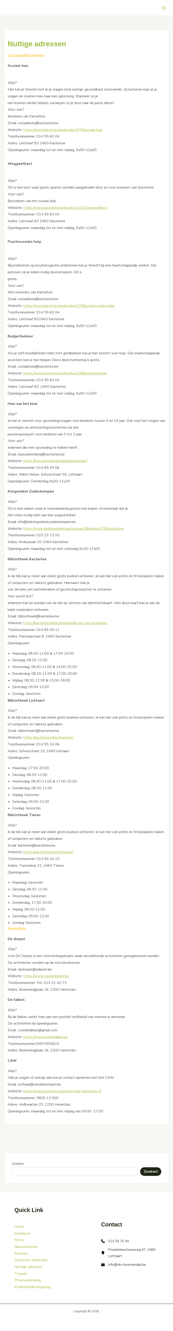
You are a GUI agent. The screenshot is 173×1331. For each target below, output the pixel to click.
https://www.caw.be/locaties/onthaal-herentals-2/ (63, 1091)
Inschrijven (22, 1233)
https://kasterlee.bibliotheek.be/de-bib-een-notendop (65, 623)
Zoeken (18, 1163)
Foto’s (19, 1240)
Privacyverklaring (27, 1280)
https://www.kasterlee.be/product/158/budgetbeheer (66, 373)
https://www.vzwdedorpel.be (46, 976)
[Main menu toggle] (163, 8)
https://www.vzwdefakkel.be (46, 1036)
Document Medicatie (30, 1260)
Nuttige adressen (28, 1266)
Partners (21, 1253)
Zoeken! (151, 1171)
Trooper (20, 1273)
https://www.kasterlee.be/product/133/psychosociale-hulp (69, 305)
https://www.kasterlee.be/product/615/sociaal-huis (64, 129)
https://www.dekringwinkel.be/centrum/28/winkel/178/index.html (75, 528)
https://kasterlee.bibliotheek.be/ (49, 737)
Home (19, 1226)
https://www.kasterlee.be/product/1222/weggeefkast (66, 207)
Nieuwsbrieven (26, 1246)
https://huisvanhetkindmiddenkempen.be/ (55, 460)
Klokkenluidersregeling (32, 1286)
